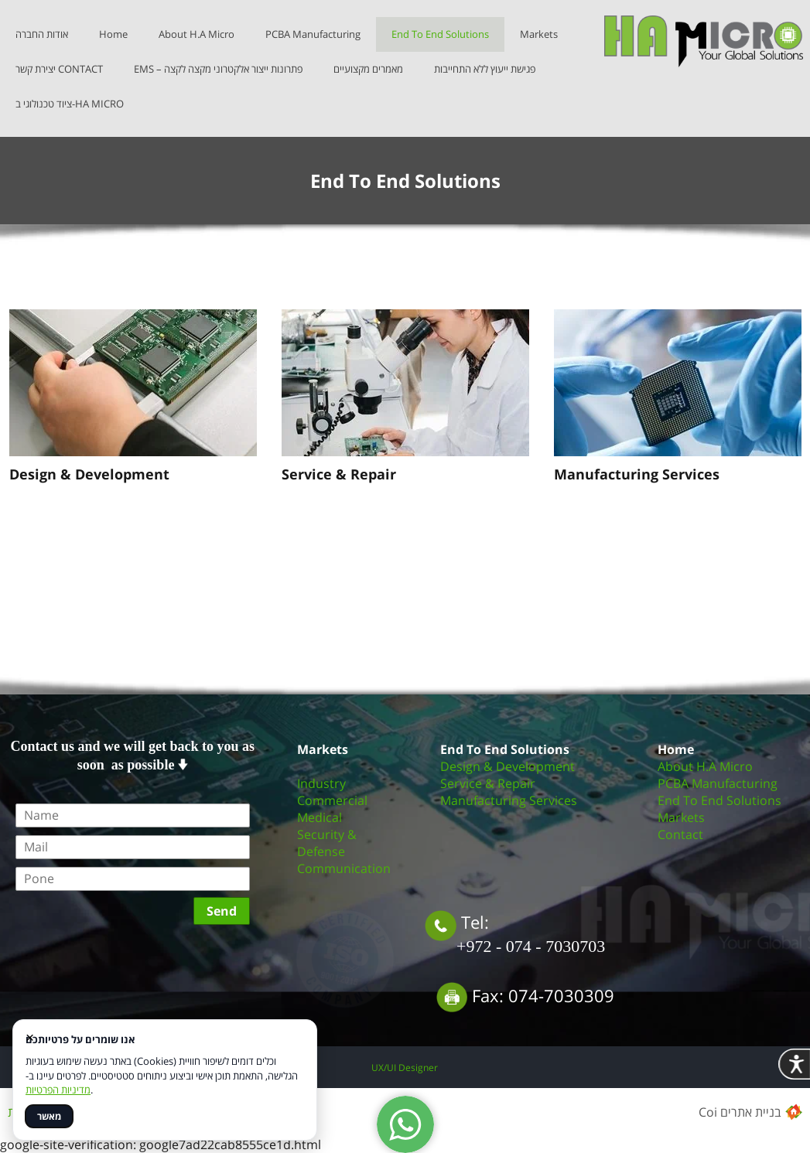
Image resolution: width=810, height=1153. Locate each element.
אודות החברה (41, 34)
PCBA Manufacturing (313, 34)
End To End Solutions (440, 34)
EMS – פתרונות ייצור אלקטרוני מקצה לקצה (218, 69)
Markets (539, 34)
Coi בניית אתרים (740, 1112)
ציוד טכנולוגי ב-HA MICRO (69, 104)
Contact (680, 834)
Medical (319, 817)
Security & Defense (327, 843)
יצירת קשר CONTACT (59, 69)
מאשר (49, 1116)
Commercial (332, 800)
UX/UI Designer (404, 1067)
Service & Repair (339, 474)
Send (222, 910)
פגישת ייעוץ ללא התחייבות (484, 69)
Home (113, 34)
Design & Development (89, 474)
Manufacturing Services (636, 474)
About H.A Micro (196, 34)
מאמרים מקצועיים (368, 69)
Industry (321, 783)
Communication (344, 868)
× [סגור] (30, 1036)
